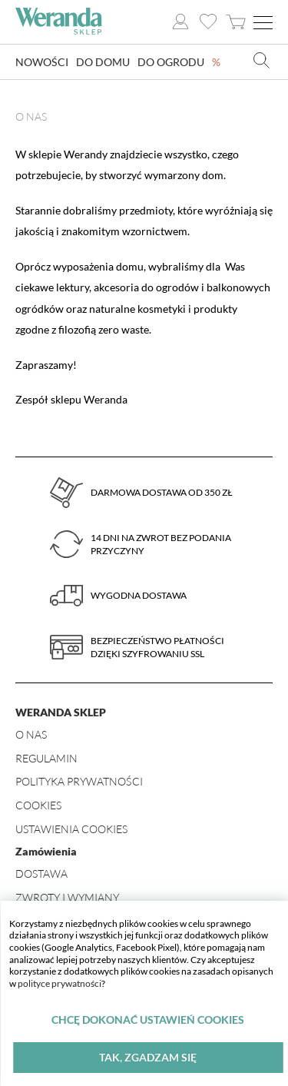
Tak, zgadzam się (148, 1057)
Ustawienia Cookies (71, 828)
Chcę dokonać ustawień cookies (147, 1019)
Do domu (103, 61)
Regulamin (46, 758)
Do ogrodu (170, 61)
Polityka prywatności (79, 781)
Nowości (41, 61)
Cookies (38, 805)
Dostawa (41, 873)
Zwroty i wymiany (67, 897)
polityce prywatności (59, 983)
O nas (31, 734)
